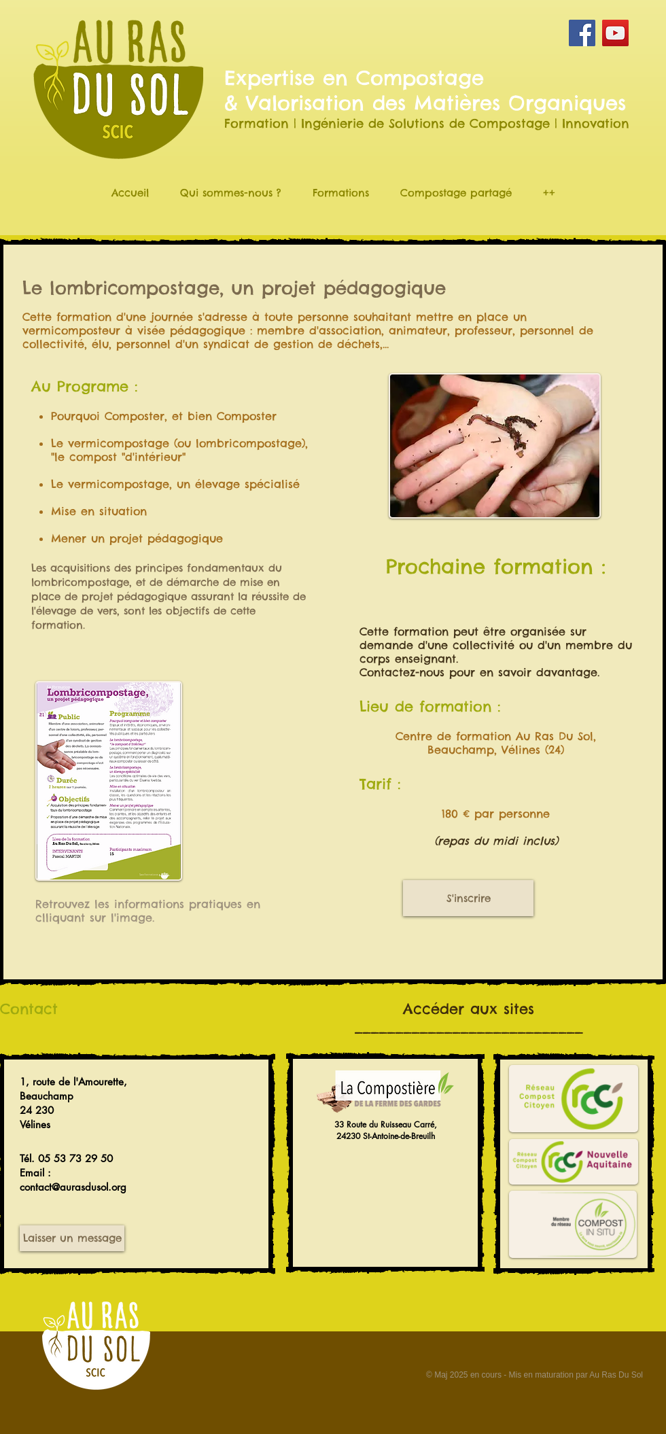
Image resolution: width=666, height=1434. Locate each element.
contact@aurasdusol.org (73, 1187)
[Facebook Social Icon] (582, 33)
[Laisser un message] (72, 1238)
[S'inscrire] (468, 898)
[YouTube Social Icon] (615, 33)
